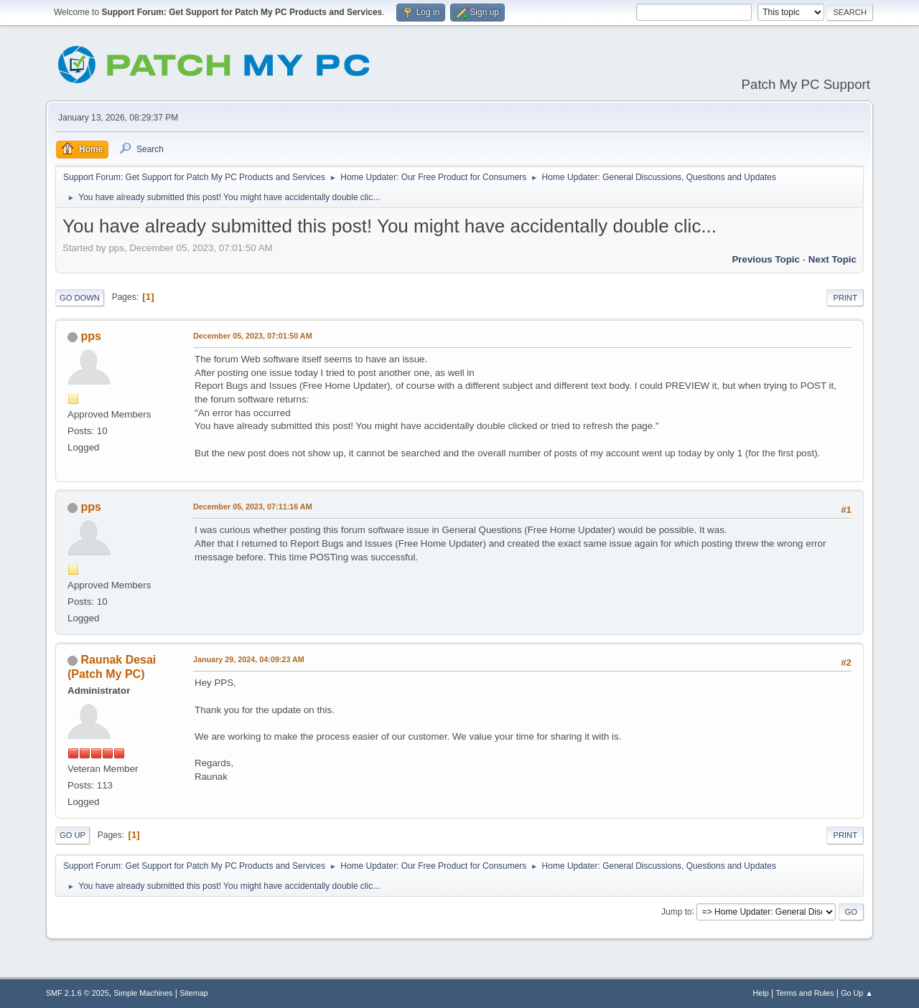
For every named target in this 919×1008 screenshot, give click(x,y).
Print (845, 297)
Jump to (676, 911)
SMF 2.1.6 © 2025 (77, 993)
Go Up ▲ (857, 993)
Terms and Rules (805, 993)
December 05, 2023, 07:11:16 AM (252, 506)
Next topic (832, 259)
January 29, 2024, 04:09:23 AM (248, 659)
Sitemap (193, 993)
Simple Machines (142, 993)
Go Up (72, 835)
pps (90, 336)
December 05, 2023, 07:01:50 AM (252, 335)
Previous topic (766, 259)
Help (761, 993)
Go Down (80, 297)
